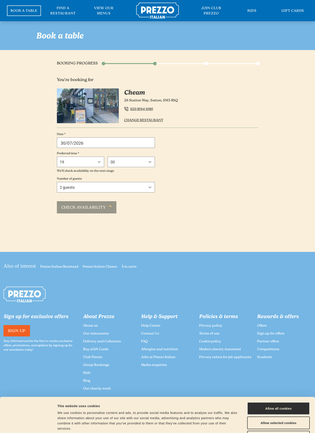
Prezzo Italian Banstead (59, 266)
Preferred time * (68, 153)
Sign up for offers (270, 333)
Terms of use (209, 333)
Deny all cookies (278, 404)
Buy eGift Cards (95, 349)
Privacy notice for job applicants (225, 357)
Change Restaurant (143, 120)
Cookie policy (210, 341)
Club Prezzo (92, 357)
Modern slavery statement (220, 349)
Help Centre (150, 325)
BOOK (23, 11)
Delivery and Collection (102, 341)
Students (264, 357)
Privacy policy (210, 325)
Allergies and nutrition (159, 349)
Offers (262, 325)
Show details (230, 424)
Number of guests (69, 179)
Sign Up (17, 331)
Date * (61, 134)
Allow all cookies (278, 376)
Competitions (268, 349)
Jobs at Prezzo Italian (158, 357)
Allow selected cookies (278, 390)
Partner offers (268, 341)
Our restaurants (96, 333)
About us (90, 325)
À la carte (128, 266)
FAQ (144, 341)
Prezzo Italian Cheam (100, 266)
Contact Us (150, 333)
